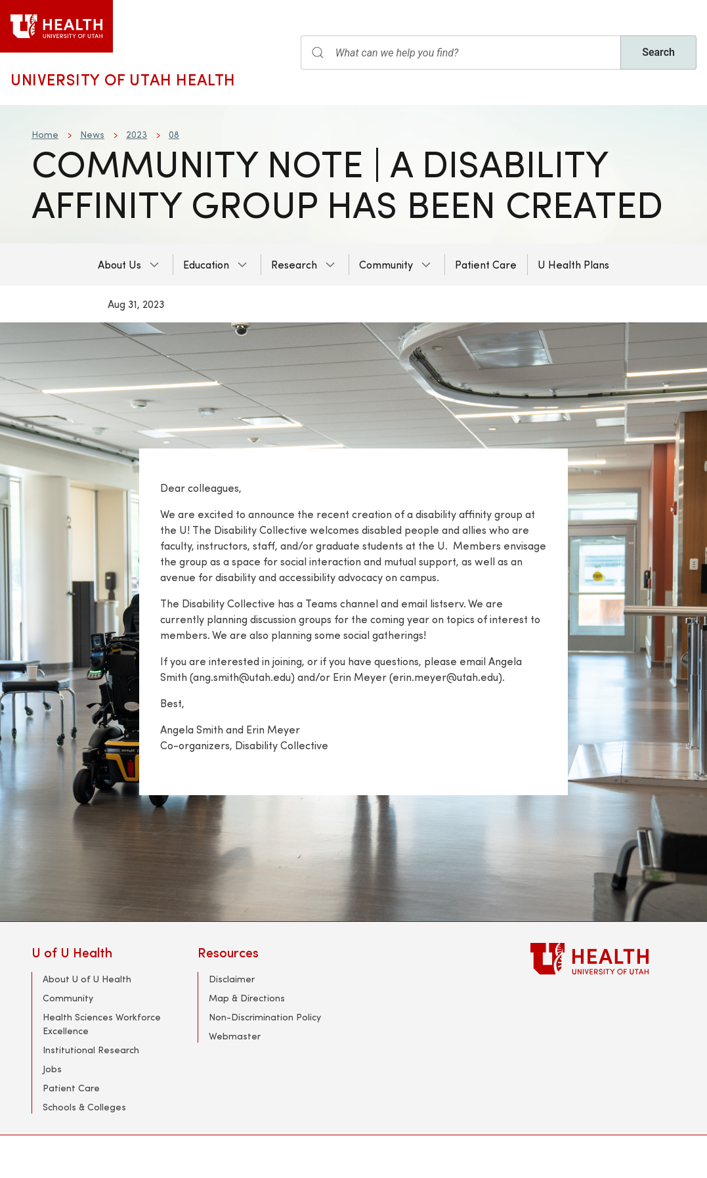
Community (386, 264)
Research (294, 264)
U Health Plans (573, 264)
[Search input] (461, 52)
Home (45, 134)
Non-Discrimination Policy (265, 1017)
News (92, 134)
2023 (136, 134)
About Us (119, 264)
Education (206, 264)
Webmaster (235, 1036)
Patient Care (486, 264)
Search (658, 52)
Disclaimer (232, 978)
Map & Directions (247, 998)
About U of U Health (87, 978)
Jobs (52, 1068)
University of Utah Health (123, 78)
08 (174, 134)
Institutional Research (91, 1049)
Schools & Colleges (84, 1107)
